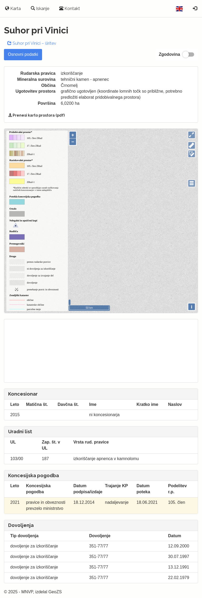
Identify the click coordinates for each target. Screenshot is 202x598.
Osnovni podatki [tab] (23, 54)
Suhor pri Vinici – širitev (31, 43)
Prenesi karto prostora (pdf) (36, 115)
